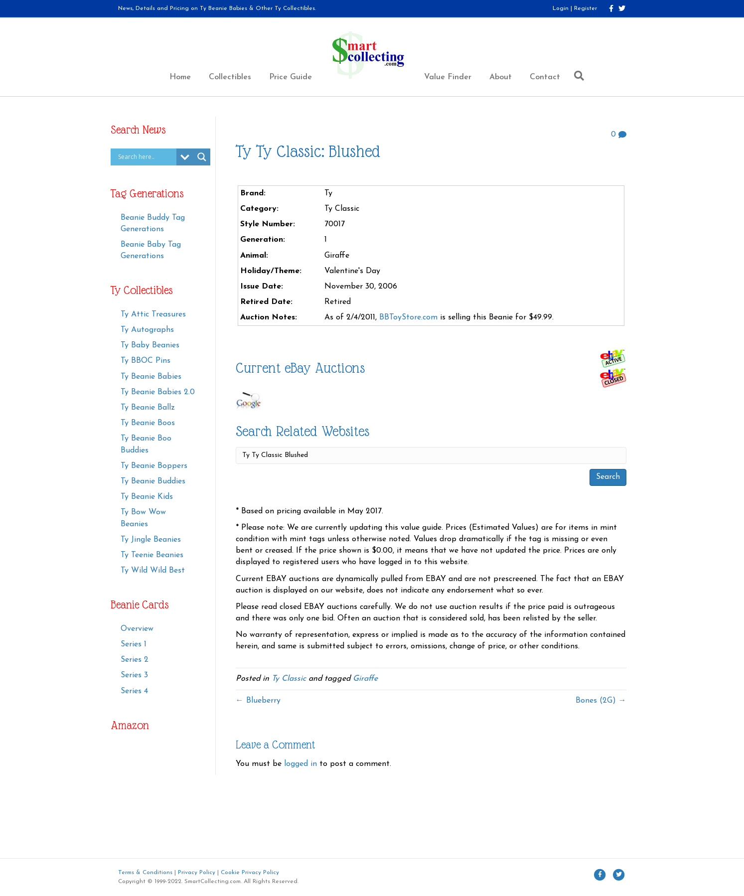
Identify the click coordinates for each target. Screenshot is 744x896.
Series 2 (135, 660)
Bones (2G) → (601, 701)
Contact (545, 77)
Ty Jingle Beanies (151, 540)
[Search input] (146, 157)
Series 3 (134, 675)
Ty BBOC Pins (145, 361)
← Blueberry (258, 701)
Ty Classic (289, 679)
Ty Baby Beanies (150, 345)
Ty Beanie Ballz (148, 408)
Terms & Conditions (145, 873)
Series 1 (134, 644)
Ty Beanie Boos (148, 423)
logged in (300, 764)
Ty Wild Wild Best (153, 571)
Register (585, 8)
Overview (137, 629)
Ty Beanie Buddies (153, 481)
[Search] (576, 75)
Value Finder (447, 77)
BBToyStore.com (408, 317)
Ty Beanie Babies (151, 377)
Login (561, 8)
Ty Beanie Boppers (154, 466)
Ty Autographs (147, 330)
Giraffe (365, 679)
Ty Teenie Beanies (152, 555)
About (500, 77)
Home (180, 77)
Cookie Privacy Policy (250, 873)
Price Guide (290, 77)
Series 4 (134, 691)
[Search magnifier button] (201, 157)
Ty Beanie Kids (147, 497)
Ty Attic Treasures (153, 314)
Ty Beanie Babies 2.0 (158, 392)
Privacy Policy (196, 873)
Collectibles (230, 77)
